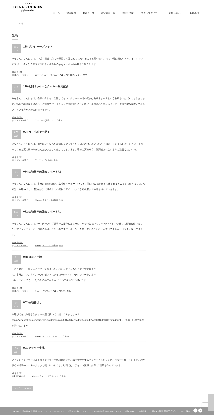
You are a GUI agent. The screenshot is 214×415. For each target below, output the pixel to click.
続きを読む (17, 72)
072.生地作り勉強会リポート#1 (42, 211)
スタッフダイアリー (151, 13)
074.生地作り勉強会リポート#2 (42, 171)
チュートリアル (49, 75)
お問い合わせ (176, 13)
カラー (38, 75)
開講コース (88, 13)
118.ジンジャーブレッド (37, 46)
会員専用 (194, 13)
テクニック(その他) (66, 75)
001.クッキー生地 (33, 347)
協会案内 (71, 13)
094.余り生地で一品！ (36, 131)
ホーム (56, 13)
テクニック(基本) (42, 120)
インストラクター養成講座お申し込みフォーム (101, 411)
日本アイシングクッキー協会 (177, 411)
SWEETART (128, 13)
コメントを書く (21, 75)
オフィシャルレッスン (55, 411)
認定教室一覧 (108, 13)
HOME (16, 411)
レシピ (79, 75)
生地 (85, 75)
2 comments (19, 376)
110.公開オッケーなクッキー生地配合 (46, 86)
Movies (38, 200)
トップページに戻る (22, 388)
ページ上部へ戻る (211, 402)
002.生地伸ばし (32, 302)
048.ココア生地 (32, 256)
